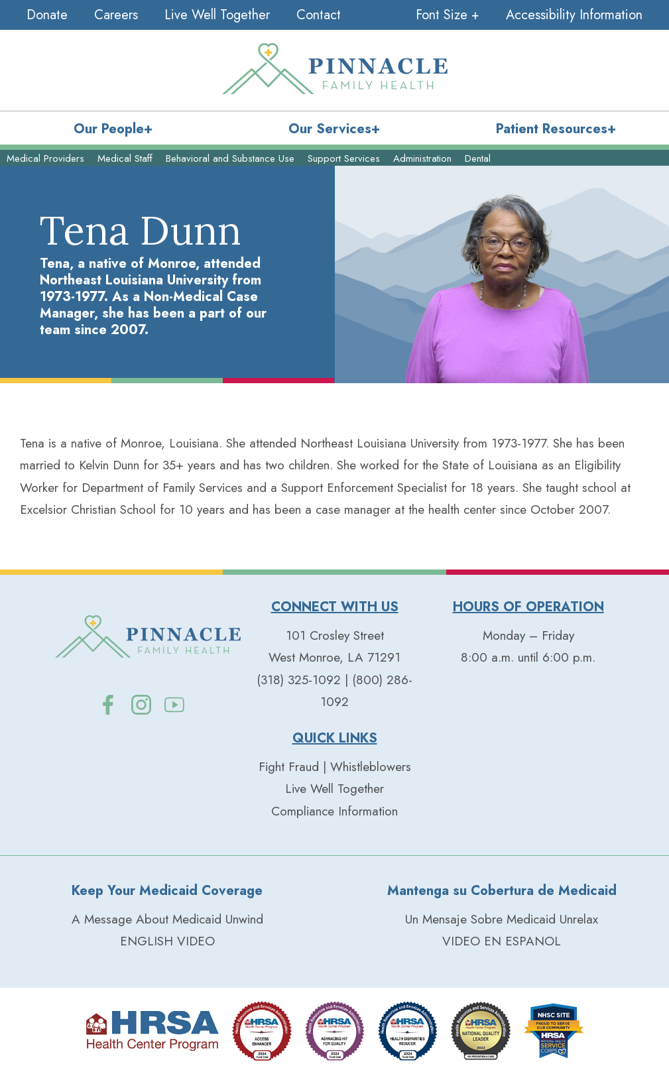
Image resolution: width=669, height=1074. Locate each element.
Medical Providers (45, 158)
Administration (422, 158)
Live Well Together (217, 15)
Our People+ (113, 129)
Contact (318, 15)
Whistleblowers (370, 767)
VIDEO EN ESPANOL (501, 941)
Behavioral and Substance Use (230, 158)
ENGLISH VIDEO (167, 941)
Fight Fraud (289, 767)
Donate (47, 15)
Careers (116, 15)
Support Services (344, 158)
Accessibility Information (574, 15)
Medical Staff (124, 158)
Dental (478, 158)
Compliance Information (334, 811)
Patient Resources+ (556, 129)
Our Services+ (334, 129)
